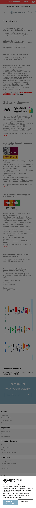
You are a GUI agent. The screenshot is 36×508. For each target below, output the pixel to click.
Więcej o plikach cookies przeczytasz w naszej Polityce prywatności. (16, 496)
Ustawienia (25, 502)
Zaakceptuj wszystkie (10, 502)
